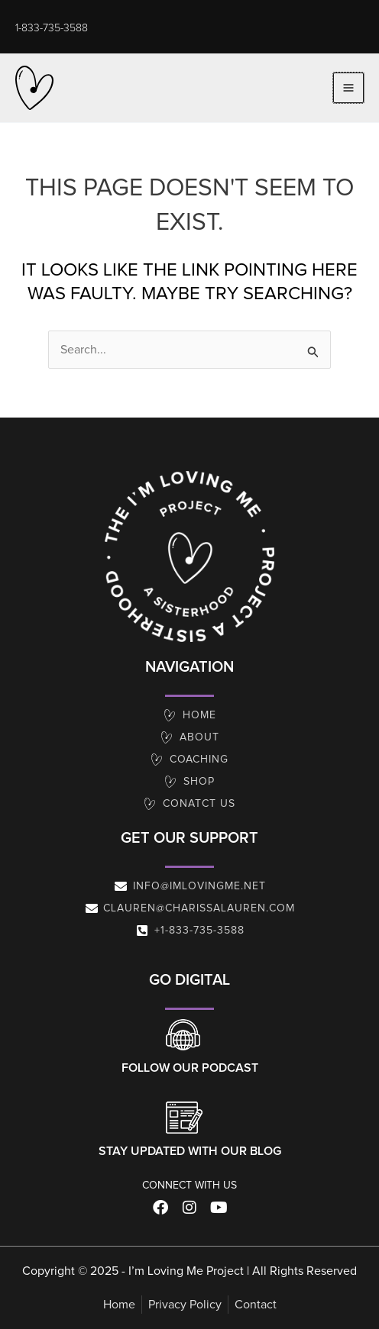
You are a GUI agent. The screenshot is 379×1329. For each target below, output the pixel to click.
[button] (51, 28)
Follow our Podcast (189, 1068)
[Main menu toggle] (348, 88)
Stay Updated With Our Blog (190, 1151)
